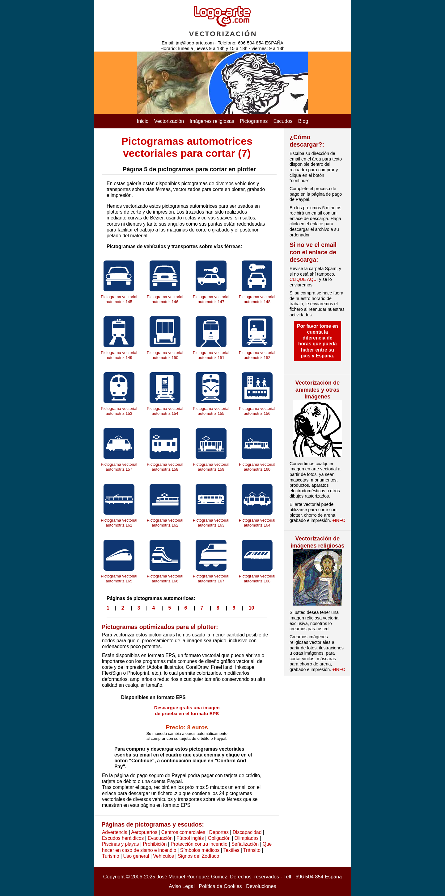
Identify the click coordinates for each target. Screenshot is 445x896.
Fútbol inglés (190, 838)
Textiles (231, 850)
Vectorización (169, 121)
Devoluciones (261, 886)
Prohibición (155, 844)
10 (251, 608)
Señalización (245, 844)
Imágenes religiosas (211, 121)
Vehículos (163, 856)
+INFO (338, 520)
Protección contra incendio (199, 844)
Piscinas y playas (120, 844)
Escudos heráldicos (123, 838)
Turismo (110, 856)
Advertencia (114, 832)
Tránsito (252, 850)
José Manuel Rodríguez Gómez (192, 876)
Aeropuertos (144, 832)
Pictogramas (254, 121)
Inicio (143, 121)
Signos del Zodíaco (198, 856)
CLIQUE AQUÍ (304, 279)
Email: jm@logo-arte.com (188, 42)
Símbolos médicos (199, 850)
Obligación (219, 838)
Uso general (136, 856)
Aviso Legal (182, 886)
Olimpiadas (247, 838)
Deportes (219, 832)
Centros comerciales (183, 832)
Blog (303, 121)
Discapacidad (247, 832)
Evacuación (160, 838)
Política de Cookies (220, 886)
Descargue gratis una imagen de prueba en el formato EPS (187, 710)
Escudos (282, 121)
